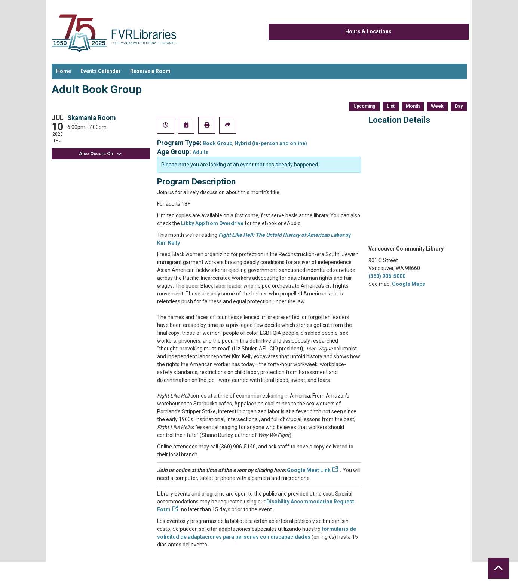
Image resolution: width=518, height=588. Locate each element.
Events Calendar (100, 71)
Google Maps (408, 284)
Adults (201, 152)
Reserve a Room (150, 71)
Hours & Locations (368, 31)
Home (63, 71)
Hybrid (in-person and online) (271, 143)
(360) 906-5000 (386, 276)
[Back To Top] (498, 568)
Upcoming (364, 106)
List (391, 106)
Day (459, 106)
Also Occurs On (100, 154)
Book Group (217, 143)
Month (413, 106)
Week (437, 106)
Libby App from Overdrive (212, 223)
